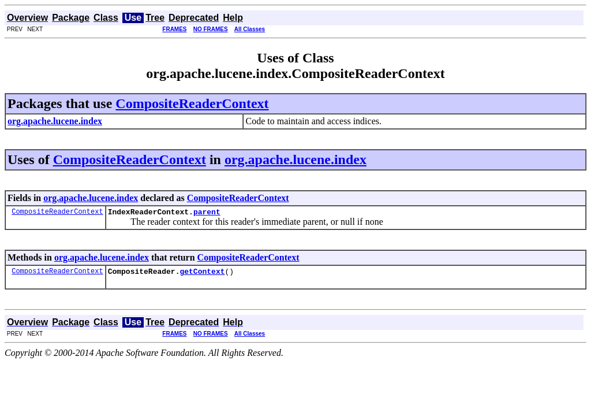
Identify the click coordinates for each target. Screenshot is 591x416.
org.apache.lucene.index (295, 159)
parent (206, 213)
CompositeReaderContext (191, 103)
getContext (202, 274)
